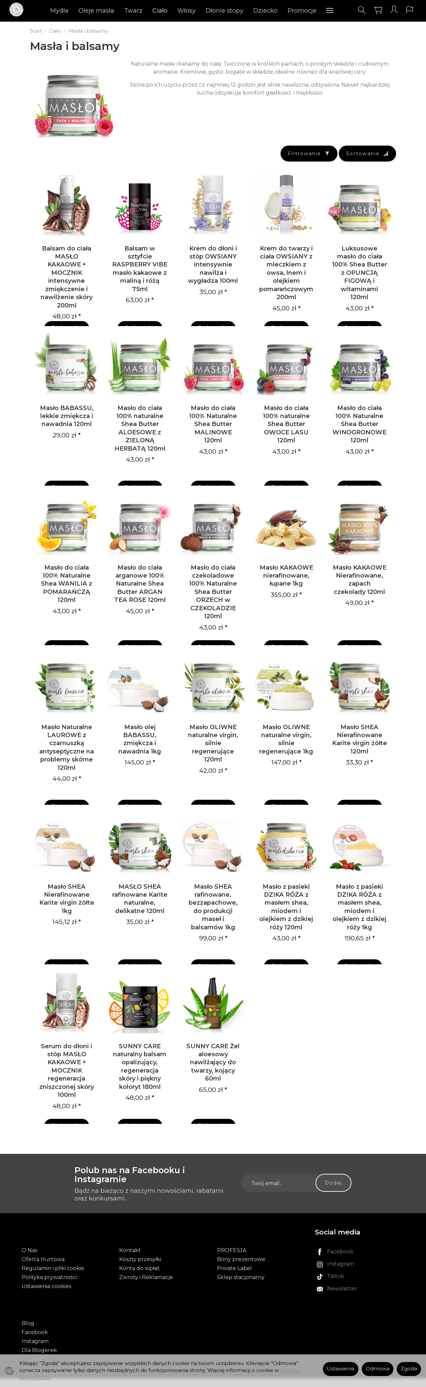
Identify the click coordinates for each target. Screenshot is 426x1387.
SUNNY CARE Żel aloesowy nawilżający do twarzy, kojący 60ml (213, 1086)
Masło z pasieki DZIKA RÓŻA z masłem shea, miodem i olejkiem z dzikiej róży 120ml (286, 927)
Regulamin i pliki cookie (53, 1284)
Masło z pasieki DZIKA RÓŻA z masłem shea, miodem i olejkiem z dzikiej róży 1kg (359, 927)
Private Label (234, 1284)
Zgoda (409, 1369)
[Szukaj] (356, 11)
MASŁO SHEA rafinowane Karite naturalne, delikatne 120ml (139, 919)
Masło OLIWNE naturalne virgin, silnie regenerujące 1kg (286, 755)
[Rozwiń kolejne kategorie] (330, 11)
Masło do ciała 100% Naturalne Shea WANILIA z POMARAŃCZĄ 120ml (66, 596)
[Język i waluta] (405, 11)
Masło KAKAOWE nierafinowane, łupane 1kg (286, 588)
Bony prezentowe (241, 1275)
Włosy (187, 11)
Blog (28, 1332)
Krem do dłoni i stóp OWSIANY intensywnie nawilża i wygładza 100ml (213, 268)
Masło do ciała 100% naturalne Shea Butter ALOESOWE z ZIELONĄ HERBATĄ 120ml (139, 436)
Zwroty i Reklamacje (146, 1293)
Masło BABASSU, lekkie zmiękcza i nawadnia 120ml (67, 424)
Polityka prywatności (49, 1293)
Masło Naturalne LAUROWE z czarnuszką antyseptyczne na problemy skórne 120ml (66, 763)
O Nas (29, 1266)
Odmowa (377, 1369)
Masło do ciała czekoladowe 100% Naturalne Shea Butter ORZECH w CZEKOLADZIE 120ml (213, 604)
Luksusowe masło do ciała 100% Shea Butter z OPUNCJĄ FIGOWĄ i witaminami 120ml (359, 276)
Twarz (133, 11)
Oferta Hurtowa (43, 1275)
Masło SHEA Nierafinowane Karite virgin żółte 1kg (66, 919)
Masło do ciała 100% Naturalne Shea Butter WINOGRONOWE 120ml (359, 432)
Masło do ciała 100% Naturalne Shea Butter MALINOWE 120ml (213, 432)
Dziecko (266, 11)
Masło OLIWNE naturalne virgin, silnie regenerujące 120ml (213, 759)
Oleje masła (96, 11)
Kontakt (130, 1266)
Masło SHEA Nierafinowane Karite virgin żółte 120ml (359, 755)
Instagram (35, 1350)
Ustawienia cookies (46, 1302)
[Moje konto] (389, 11)
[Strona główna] (22, 11)
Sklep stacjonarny (241, 1293)
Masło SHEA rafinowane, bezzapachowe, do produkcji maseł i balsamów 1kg (213, 927)
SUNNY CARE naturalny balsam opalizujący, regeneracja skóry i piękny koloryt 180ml (139, 1090)
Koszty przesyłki (140, 1275)
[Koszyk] (372, 11)
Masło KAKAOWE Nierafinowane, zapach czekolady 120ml (359, 592)
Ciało (160, 11)
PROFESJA (231, 1266)
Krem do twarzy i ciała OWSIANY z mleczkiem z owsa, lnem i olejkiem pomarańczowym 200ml (286, 276)
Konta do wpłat (139, 1284)
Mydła (60, 11)
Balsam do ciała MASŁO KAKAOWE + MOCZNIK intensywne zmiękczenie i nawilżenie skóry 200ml (67, 280)
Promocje (302, 11)
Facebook (35, 1341)
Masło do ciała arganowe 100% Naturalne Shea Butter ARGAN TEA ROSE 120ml (140, 596)
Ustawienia (340, 1369)
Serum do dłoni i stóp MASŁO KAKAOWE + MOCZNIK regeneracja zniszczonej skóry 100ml (66, 1094)
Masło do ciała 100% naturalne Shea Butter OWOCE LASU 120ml (286, 432)
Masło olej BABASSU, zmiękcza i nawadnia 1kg (139, 755)
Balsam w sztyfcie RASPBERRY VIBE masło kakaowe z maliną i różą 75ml (139, 272)
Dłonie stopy (225, 11)
